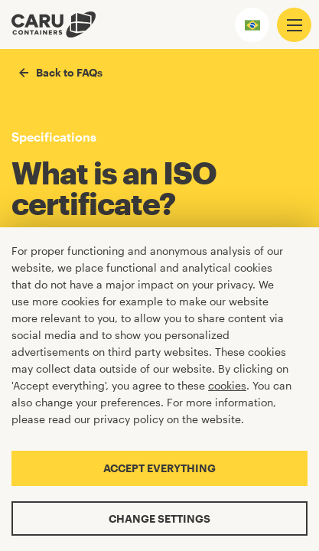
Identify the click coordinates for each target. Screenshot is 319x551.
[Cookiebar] (159, 389)
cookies (227, 385)
